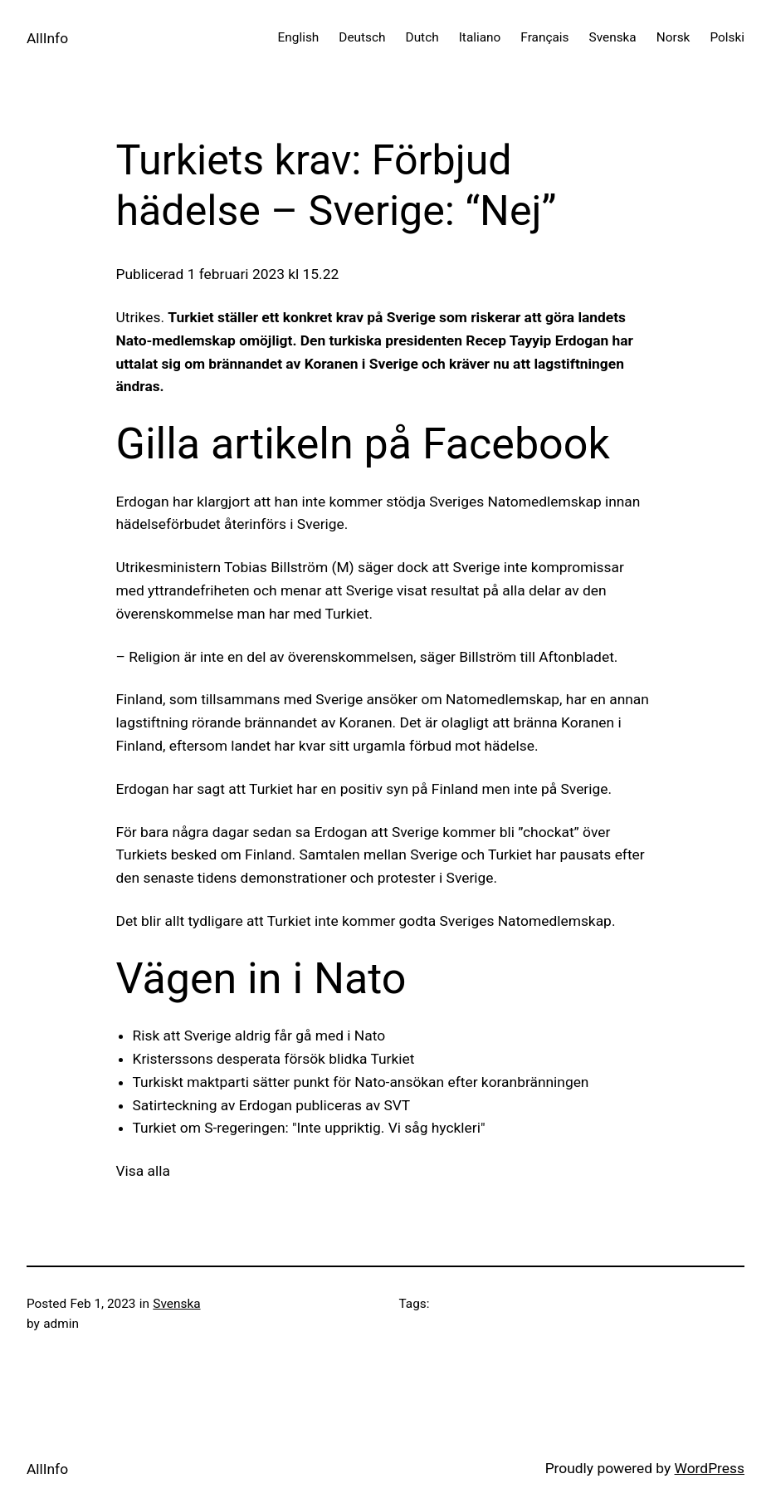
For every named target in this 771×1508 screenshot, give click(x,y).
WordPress (709, 1468)
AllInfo (47, 38)
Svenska (176, 1303)
